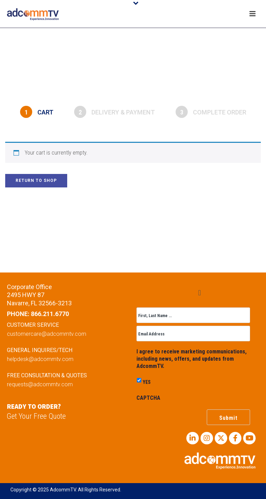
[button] (199, 292)
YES (147, 382)
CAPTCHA (148, 398)
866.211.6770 (50, 313)
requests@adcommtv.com (40, 384)
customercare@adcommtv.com (46, 334)
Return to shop (36, 180)
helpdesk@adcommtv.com (40, 359)
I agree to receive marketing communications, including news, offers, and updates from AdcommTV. (191, 358)
